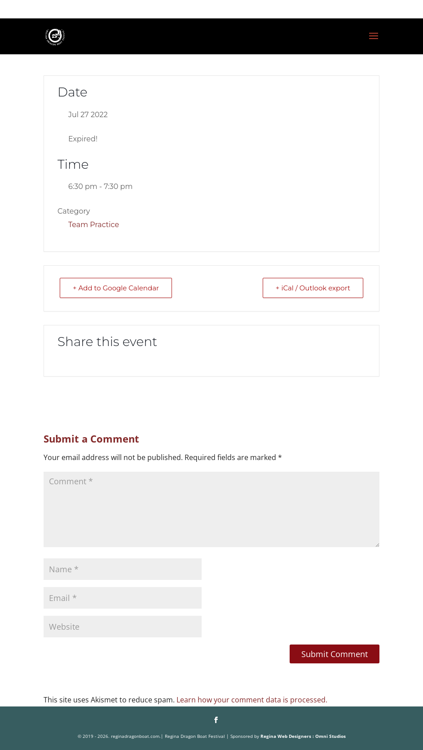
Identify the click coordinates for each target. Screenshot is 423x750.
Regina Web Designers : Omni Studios (303, 736)
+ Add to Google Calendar (116, 288)
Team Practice (93, 224)
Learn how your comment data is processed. (251, 700)
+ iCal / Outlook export (313, 288)
